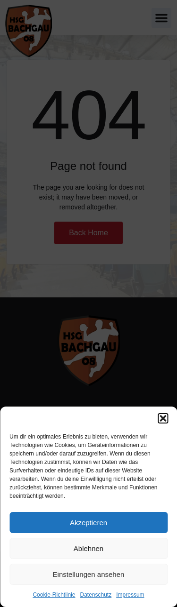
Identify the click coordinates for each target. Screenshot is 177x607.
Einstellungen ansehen (89, 574)
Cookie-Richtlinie (54, 594)
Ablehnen (88, 548)
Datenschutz (96, 594)
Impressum (130, 594)
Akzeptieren (88, 523)
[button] (163, 418)
